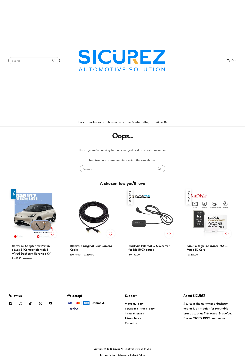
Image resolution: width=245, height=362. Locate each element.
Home (81, 122)
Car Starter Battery (139, 122)
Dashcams (95, 122)
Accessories (114, 122)
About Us (161, 122)
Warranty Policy (134, 303)
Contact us (131, 323)
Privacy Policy (133, 318)
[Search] (54, 60)
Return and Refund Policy (139, 308)
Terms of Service (134, 313)
